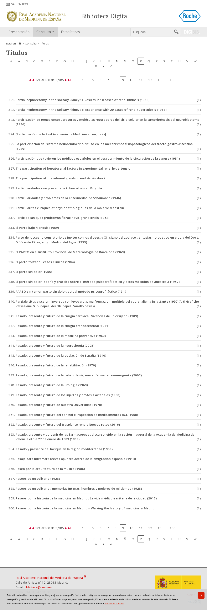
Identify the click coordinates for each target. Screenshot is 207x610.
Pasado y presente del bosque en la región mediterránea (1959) (64, 449)
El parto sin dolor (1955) (34, 272)
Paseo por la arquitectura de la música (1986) (50, 469)
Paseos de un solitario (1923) (38, 478)
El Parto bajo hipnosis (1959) (37, 228)
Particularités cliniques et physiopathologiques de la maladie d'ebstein (70, 208)
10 (131, 80)
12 (150, 80)
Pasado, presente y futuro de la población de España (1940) (61, 355)
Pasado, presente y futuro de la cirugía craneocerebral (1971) (62, 326)
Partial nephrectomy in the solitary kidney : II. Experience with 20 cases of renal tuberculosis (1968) (91, 109)
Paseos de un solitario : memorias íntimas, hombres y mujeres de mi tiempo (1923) (79, 488)
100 (172, 80)
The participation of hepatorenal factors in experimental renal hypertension (74, 168)
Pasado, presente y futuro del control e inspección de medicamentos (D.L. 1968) (77, 415)
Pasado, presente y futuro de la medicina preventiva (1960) (61, 336)
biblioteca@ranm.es (38, 587)
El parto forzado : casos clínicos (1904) (45, 262)
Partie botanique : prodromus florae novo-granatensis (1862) (62, 218)
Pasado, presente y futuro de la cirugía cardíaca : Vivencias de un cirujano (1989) (77, 316)
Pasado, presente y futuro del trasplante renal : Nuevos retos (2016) (68, 424)
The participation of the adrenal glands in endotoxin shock (60, 178)
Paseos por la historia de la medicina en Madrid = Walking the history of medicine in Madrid (85, 508)
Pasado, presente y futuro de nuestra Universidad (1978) (59, 405)
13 (159, 80)
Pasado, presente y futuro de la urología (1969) (52, 385)
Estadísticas (70, 31)
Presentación (19, 31)
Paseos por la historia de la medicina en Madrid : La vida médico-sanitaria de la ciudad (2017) (86, 498)
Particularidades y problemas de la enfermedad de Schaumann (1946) (68, 198)
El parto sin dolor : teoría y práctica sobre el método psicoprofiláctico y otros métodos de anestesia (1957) (98, 282)
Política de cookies (114, 603)
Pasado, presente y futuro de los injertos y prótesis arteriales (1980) (68, 395)
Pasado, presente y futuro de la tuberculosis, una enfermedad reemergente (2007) (79, 375)
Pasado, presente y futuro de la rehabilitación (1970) (56, 365)
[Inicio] (20, 43)
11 (141, 80)
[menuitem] (20, 32)
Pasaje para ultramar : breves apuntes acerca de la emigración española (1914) (76, 459)
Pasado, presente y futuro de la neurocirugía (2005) (55, 345)
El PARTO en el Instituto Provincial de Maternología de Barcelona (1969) (70, 252)
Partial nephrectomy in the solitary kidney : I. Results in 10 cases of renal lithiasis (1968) (82, 100)
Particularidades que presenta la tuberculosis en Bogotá (59, 188)
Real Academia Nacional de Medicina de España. (49, 577)
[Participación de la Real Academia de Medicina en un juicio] (61, 134)
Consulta (43, 31)
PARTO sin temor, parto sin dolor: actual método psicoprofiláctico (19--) (71, 291)
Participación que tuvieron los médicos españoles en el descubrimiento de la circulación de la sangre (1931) (98, 158)
